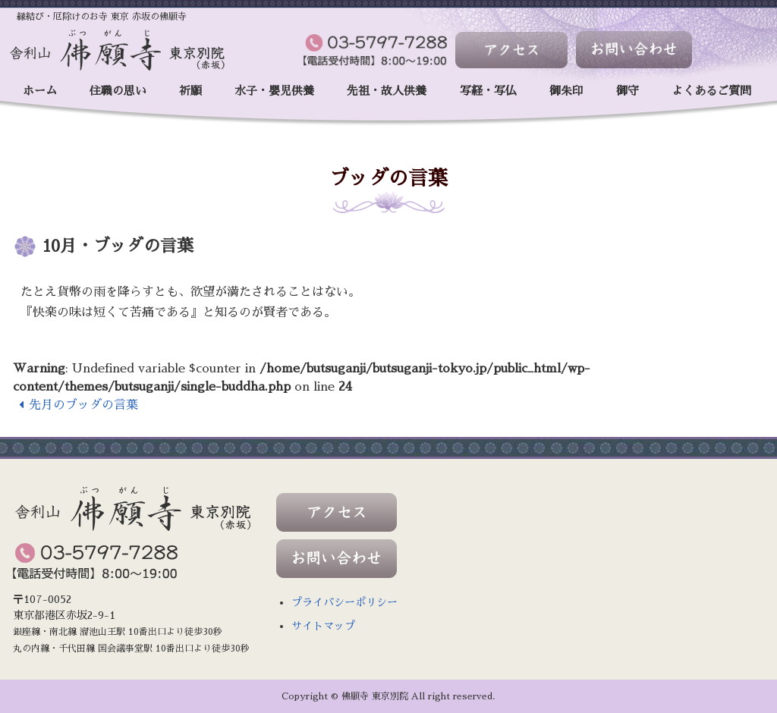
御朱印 (566, 90)
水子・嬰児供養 (274, 90)
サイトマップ (323, 625)
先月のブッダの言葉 (75, 405)
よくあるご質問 (711, 90)
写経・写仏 (488, 90)
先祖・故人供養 (386, 90)
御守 (627, 90)
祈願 (190, 90)
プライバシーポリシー (344, 602)
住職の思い (118, 90)
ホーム (40, 90)
